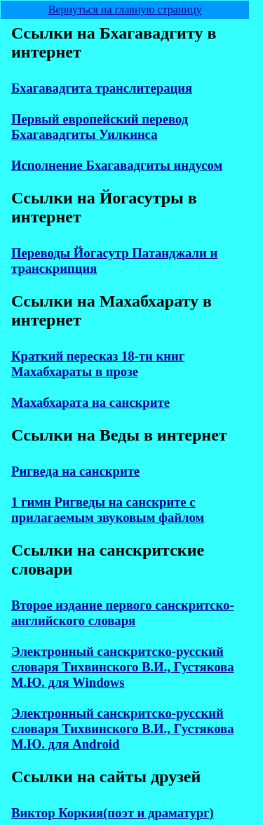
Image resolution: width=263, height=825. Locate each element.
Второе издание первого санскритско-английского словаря (122, 613)
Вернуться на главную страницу (125, 9)
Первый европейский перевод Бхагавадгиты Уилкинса (99, 127)
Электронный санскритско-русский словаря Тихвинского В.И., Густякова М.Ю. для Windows (122, 667)
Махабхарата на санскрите (90, 402)
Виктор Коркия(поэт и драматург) (112, 812)
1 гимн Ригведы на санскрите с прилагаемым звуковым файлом (107, 510)
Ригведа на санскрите (75, 471)
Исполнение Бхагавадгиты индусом (116, 165)
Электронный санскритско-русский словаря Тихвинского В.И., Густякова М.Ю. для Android (122, 728)
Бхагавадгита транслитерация (101, 88)
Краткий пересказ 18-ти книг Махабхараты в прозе (97, 364)
